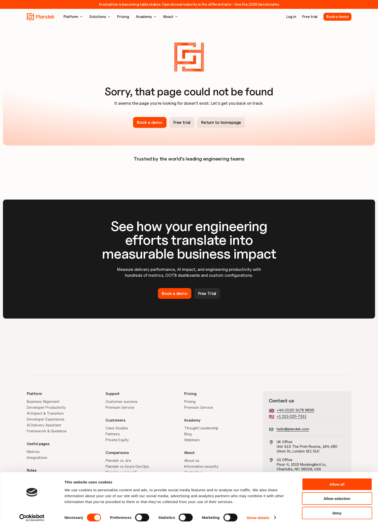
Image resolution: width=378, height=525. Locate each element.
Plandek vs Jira (118, 460)
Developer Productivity (46, 407)
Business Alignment (43, 401)
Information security (201, 466)
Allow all (337, 482)
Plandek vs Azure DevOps (127, 466)
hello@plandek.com (293, 429)
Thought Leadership (201, 428)
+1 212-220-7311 (291, 416)
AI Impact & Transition (45, 413)
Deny (337, 511)
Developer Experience (45, 419)
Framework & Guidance (47, 431)
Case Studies (117, 428)
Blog (188, 434)
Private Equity (117, 440)
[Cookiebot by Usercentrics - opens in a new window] (31, 515)
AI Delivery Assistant (44, 425)
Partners (113, 434)
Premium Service (120, 407)
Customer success (122, 401)
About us (191, 460)
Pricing (190, 401)
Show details (258, 515)
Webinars (192, 440)
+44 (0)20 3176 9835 (295, 410)
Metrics (33, 452)
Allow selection (336, 496)
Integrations (37, 457)
